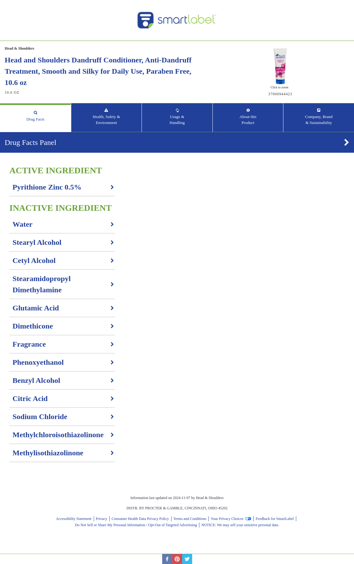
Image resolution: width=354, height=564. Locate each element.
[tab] (35, 117)
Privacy (101, 519)
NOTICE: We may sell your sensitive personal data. (240, 525)
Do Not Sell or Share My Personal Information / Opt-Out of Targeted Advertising (136, 525)
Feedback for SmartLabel (275, 519)
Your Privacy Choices (227, 519)
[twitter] (187, 559)
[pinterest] (177, 559)
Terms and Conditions (190, 519)
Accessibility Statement (74, 519)
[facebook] (167, 559)
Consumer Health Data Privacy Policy (140, 519)
